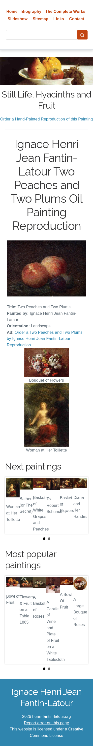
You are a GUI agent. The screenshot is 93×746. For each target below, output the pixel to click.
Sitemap (40, 19)
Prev (13, 505)
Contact (76, 19)
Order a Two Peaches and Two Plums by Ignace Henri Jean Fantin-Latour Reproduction (45, 338)
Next (80, 505)
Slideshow (18, 19)
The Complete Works (65, 11)
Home (12, 11)
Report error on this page (46, 723)
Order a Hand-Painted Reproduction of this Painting (46, 119)
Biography (31, 11)
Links (59, 19)
